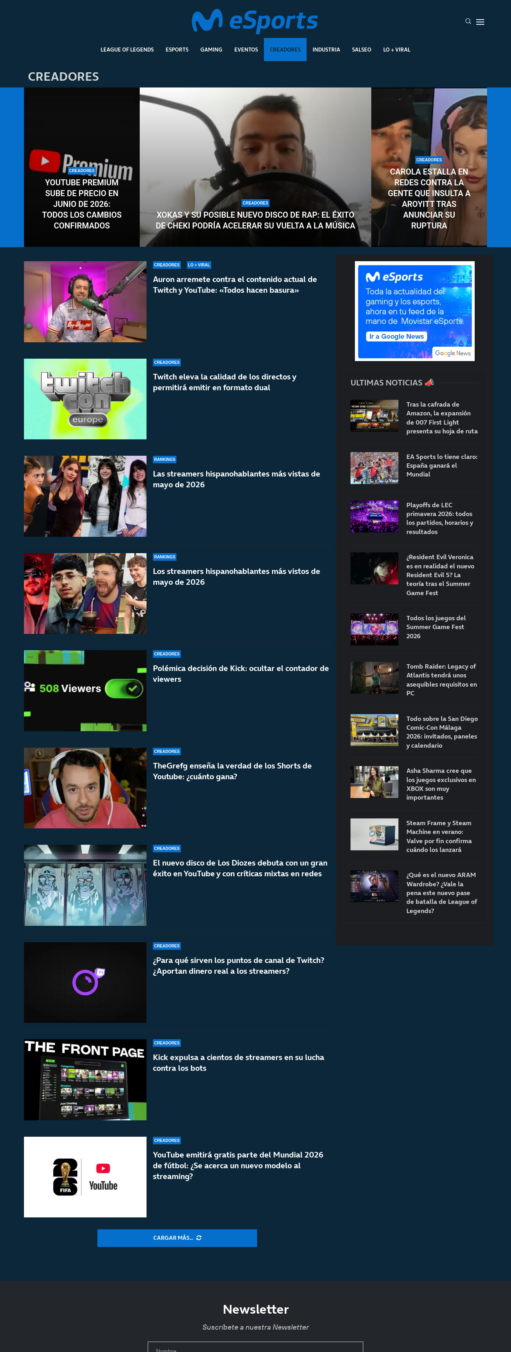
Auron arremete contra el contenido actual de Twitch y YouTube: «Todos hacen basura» (235, 285)
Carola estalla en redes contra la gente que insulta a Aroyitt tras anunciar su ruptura (429, 198)
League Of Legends (127, 49)
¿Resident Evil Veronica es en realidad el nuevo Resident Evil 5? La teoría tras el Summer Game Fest (440, 574)
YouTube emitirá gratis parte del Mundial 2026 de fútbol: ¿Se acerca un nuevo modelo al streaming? (238, 1165)
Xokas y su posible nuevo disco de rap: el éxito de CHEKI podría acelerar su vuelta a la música (255, 220)
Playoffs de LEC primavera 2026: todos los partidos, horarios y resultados (439, 518)
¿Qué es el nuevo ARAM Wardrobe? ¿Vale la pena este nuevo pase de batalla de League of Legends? (441, 892)
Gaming (211, 49)
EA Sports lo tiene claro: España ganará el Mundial (441, 465)
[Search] (468, 22)
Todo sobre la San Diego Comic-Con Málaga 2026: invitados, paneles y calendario (442, 732)
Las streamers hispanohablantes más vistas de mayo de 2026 (236, 479)
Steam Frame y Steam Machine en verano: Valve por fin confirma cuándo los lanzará (439, 836)
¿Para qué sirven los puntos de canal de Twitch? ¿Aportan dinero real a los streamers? (238, 966)
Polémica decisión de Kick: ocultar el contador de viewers (241, 675)
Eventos (246, 49)
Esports (177, 49)
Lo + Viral (396, 49)
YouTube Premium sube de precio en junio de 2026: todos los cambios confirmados (81, 204)
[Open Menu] (480, 22)
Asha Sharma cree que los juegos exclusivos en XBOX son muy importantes (441, 784)
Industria (326, 49)
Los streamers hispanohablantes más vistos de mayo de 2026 (236, 577)
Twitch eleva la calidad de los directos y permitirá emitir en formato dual (224, 382)
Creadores (285, 49)
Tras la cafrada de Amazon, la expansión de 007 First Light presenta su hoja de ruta (442, 417)
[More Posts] (177, 1238)
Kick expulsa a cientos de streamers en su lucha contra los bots (238, 1063)
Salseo (361, 49)
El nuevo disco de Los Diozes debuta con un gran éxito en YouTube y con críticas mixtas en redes (240, 869)
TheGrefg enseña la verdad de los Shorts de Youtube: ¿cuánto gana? (232, 782)
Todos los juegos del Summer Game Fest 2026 (436, 626)
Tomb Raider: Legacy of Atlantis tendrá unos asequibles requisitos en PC (441, 679)
